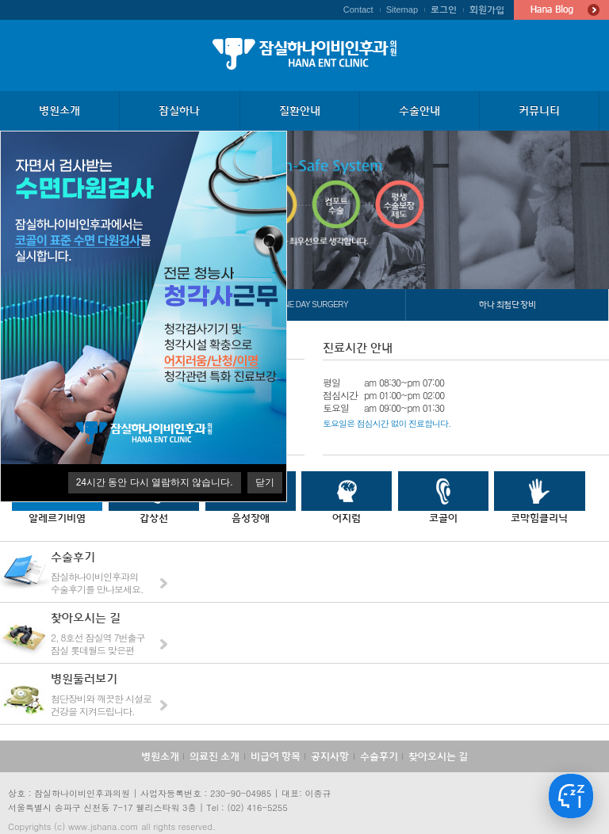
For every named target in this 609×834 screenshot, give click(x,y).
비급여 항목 (276, 756)
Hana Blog (561, 10)
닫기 (264, 482)
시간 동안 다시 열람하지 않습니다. (154, 482)
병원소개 (160, 756)
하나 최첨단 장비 (507, 304)
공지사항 (330, 756)
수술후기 (379, 756)
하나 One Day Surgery (304, 304)
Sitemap (402, 9)
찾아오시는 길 (438, 756)
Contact (358, 9)
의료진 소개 (214, 756)
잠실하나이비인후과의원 (304, 53)
